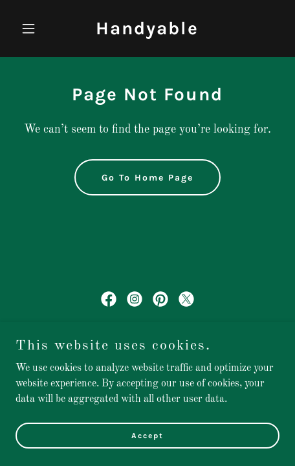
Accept (147, 444)
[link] (147, 32)
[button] (35, 28)
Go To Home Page (147, 177)
